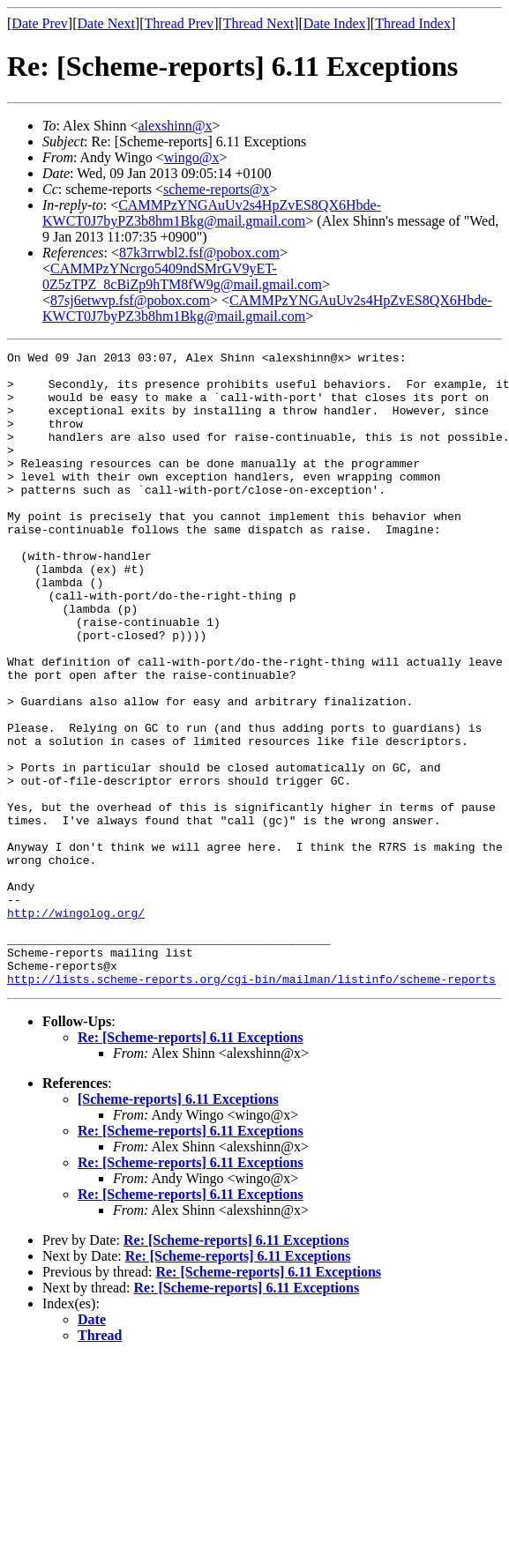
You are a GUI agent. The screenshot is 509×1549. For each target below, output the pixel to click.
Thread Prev (178, 23)
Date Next (106, 23)
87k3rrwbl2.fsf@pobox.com (199, 252)
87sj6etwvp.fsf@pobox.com (130, 300)
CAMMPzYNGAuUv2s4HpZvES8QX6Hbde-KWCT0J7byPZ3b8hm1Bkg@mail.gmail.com (211, 212)
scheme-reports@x (216, 189)
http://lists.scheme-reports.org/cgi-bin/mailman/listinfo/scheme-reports (251, 1105)
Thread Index (413, 23)
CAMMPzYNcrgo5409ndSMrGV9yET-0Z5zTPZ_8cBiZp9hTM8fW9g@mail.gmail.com (182, 276)
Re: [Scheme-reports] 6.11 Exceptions (190, 1164)
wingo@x (192, 157)
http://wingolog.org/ (76, 1026)
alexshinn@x (175, 125)
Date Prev (39, 23)
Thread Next (258, 23)
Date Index (334, 23)
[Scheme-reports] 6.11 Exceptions (178, 1225)
